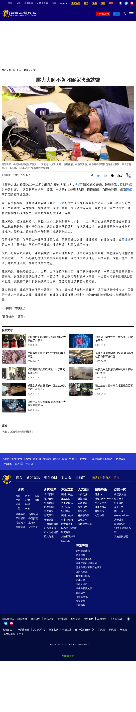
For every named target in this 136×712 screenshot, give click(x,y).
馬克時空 (65, 532)
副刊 (11, 70)
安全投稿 (75, 618)
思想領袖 (65, 511)
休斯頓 (56, 459)
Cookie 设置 (68, 655)
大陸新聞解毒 (68, 536)
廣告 (86, 3)
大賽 (18, 3)
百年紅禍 (80, 580)
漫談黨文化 (82, 597)
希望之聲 (66, 629)
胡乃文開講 (101, 502)
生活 (18, 70)
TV (117, 14)
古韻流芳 (82, 502)
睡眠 (129, 189)
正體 (39, 3)
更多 (21, 634)
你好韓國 (119, 502)
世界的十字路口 (69, 528)
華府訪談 (49, 519)
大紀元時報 (39, 629)
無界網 (123, 629)
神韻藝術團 (23, 629)
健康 (26, 70)
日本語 (19, 463)
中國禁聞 (49, 502)
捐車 (103, 3)
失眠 (78, 184)
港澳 (27, 495)
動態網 (112, 629)
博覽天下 (20, 522)
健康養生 (101, 489)
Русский (7, 463)
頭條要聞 (20, 514)
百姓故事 (80, 592)
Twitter (126, 3)
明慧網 (101, 629)
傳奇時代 (80, 554)
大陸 (18, 508)
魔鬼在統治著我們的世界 (89, 567)
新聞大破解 (67, 515)
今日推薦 (33, 518)
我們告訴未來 (83, 550)
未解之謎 (82, 494)
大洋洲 (47, 459)
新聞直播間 (104, 14)
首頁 (4, 70)
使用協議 (62, 618)
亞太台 (84, 459)
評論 (18, 504)
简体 (45, 3)
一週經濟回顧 (51, 523)
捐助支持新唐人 (101, 477)
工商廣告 (80, 605)
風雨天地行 (82, 584)
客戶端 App (116, 618)
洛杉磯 (37, 459)
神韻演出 (20, 526)
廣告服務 (88, 618)
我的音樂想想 (121, 536)
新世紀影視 (9, 634)
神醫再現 (99, 511)
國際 (18, 495)
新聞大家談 (67, 494)
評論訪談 (67, 489)
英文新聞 (75, 3)
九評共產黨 (82, 571)
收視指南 (35, 618)
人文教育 (84, 489)
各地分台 (28, 3)
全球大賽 (33, 526)
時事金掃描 (67, 502)
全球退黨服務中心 (84, 629)
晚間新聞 (49, 507)
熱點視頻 (33, 514)
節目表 (66, 477)
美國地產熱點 (85, 523)
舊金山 (73, 459)
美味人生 (119, 511)
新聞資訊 (33, 477)
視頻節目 (50, 477)
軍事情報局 (67, 519)
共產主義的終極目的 (86, 563)
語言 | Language (59, 3)
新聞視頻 (50, 489)
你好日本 (119, 498)
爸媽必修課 (84, 515)
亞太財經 (49, 536)
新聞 (21, 489)
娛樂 (37, 495)
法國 (64, 459)
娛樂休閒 (120, 489)
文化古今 (82, 519)
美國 (18, 500)
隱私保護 (48, 618)
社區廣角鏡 (50, 528)
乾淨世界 (53, 629)
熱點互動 (65, 498)
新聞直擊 (49, 511)
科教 (27, 508)
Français (120, 459)
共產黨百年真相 (84, 559)
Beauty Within (121, 515)
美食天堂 (119, 507)
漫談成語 (82, 511)
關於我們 (22, 618)
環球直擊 (49, 498)
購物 (111, 3)
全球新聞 (49, 494)
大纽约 (18, 459)
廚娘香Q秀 (119, 523)
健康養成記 (101, 507)
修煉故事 (80, 601)
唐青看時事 (67, 523)
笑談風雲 (82, 498)
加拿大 (27, 459)
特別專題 (82, 545)
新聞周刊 (49, 515)
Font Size (119, 175)
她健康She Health (104, 498)
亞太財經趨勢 (51, 532)
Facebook (120, 3)
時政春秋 (65, 507)
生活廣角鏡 (120, 494)
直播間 (80, 477)
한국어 (29, 463)
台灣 (27, 500)
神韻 (10, 3)
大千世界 (119, 519)
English (107, 459)
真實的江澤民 (83, 576)
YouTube (132, 3)
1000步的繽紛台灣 (122, 530)
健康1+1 (99, 494)
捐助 (94, 3)
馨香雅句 (82, 507)
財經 (27, 504)
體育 (37, 500)
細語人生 (65, 540)
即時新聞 (20, 518)
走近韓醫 (99, 515)
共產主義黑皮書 (84, 588)
